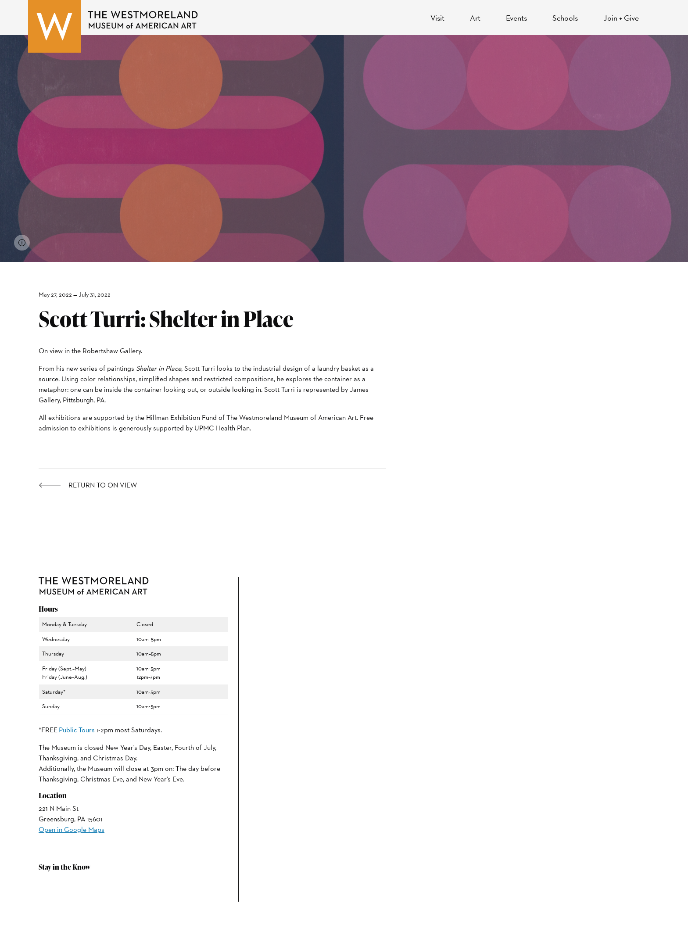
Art (475, 18)
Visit (437, 18)
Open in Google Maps (71, 829)
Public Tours (77, 730)
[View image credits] (22, 243)
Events (516, 18)
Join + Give (621, 18)
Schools (565, 18)
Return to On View (102, 485)
